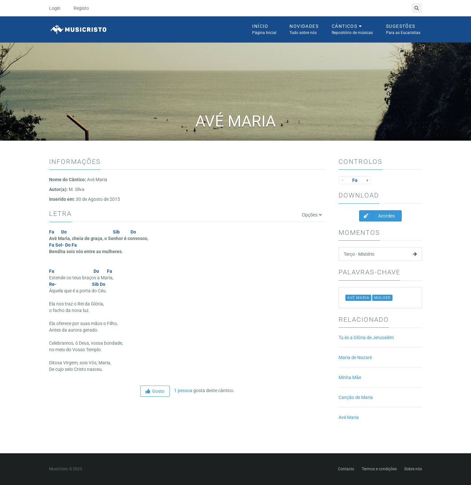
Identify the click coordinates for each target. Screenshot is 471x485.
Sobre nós (413, 469)
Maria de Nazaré (355, 357)
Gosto (155, 391)
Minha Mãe (350, 377)
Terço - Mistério (380, 254)
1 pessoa (182, 390)
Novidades (304, 30)
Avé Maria (349, 417)
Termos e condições (379, 469)
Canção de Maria (356, 397)
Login (55, 8)
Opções (312, 214)
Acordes (377, 216)
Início (264, 30)
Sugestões (403, 30)
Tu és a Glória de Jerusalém (366, 337)
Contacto (346, 469)
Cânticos (352, 30)
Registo (81, 8)
